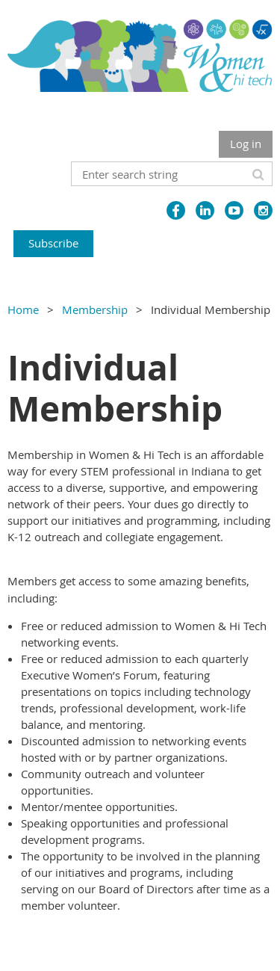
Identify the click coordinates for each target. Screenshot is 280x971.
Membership (95, 309)
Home (23, 309)
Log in (245, 143)
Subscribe (53, 242)
